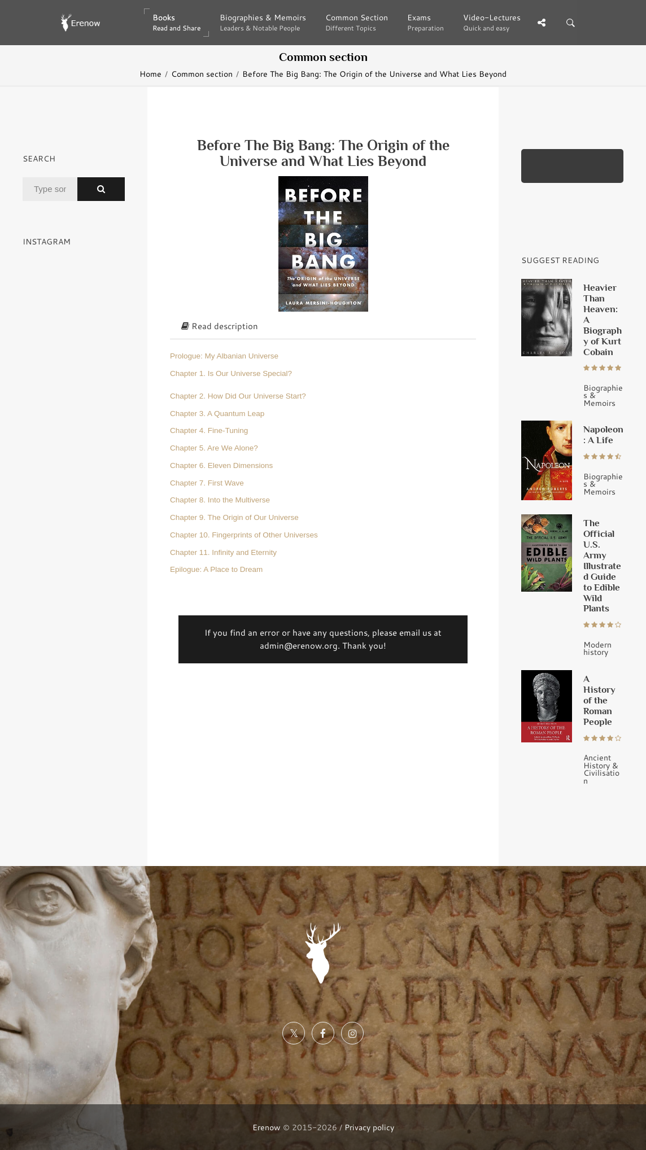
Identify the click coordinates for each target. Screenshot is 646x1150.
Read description (219, 326)
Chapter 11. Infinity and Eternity (223, 552)
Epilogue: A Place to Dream (216, 569)
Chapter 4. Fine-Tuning (209, 430)
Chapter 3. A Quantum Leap (217, 413)
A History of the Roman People (599, 700)
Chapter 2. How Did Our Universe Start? (238, 396)
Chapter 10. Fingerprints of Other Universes (244, 535)
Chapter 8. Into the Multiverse (220, 500)
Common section (202, 73)
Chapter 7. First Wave (207, 483)
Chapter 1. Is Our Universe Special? (231, 373)
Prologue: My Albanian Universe (224, 356)
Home (150, 73)
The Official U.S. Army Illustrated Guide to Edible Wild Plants (602, 565)
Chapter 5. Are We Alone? (214, 448)
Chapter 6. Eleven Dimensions (221, 465)
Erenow (266, 1127)
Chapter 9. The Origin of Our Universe (234, 517)
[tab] (323, 326)
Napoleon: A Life (603, 434)
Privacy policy (369, 1127)
